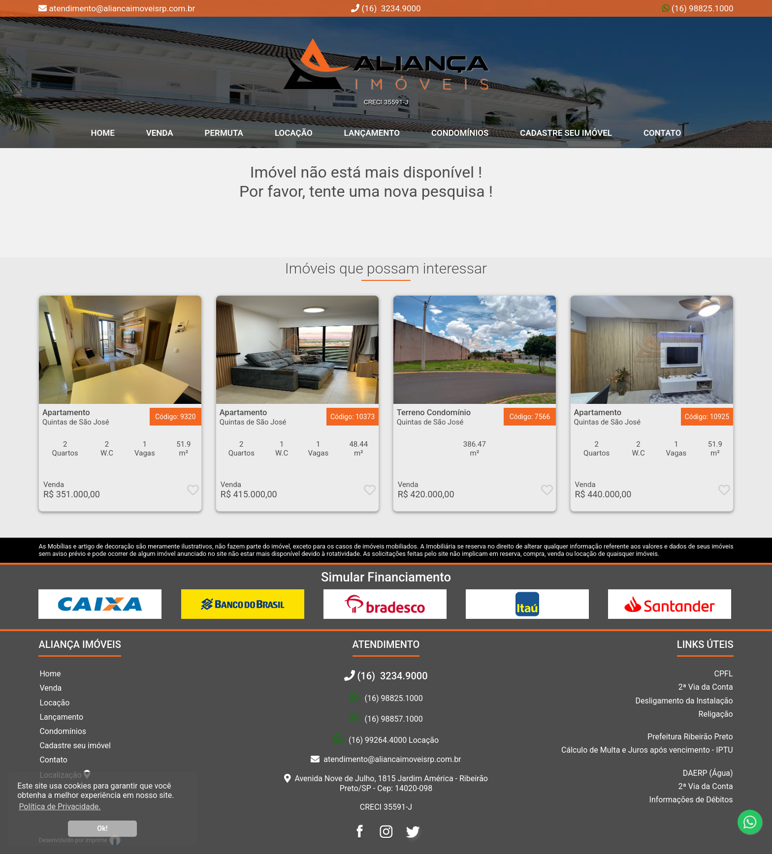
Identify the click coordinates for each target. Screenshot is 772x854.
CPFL (723, 673)
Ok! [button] (102, 828)
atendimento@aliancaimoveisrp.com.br (386, 759)
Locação (294, 133)
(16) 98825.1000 (702, 8)
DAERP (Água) (708, 773)
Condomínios (459, 133)
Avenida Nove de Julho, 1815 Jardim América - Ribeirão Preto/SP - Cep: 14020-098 (386, 783)
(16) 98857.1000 (393, 719)
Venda (159, 133)
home (103, 133)
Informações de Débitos (691, 799)
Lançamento (372, 133)
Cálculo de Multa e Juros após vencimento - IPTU (647, 750)
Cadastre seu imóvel (75, 745)
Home (50, 673)
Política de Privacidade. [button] (59, 806)
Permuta (224, 133)
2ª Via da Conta (705, 687)
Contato (662, 133)
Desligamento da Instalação (684, 700)
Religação (716, 714)
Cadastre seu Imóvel (566, 133)
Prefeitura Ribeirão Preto (690, 736)
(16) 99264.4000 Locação (394, 740)
